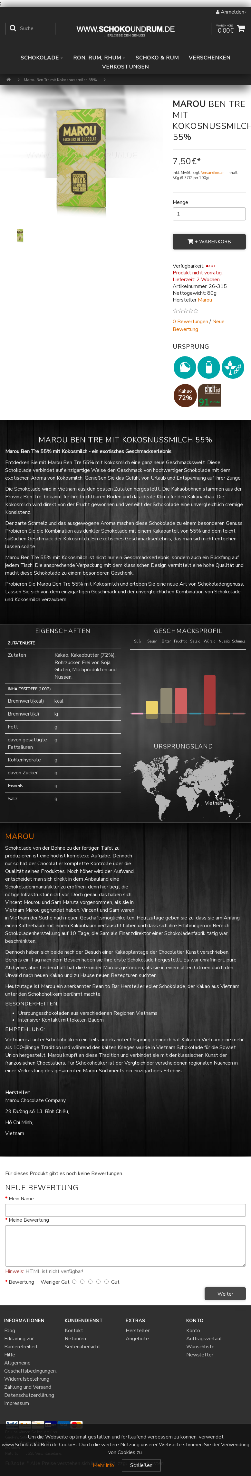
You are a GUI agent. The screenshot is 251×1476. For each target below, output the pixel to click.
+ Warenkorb (209, 241)
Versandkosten (213, 172)
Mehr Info (103, 1465)
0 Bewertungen (190, 321)
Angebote (137, 1338)
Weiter (225, 1294)
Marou (19, 837)
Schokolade (42, 58)
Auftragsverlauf (204, 1338)
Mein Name (21, 1198)
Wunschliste (200, 1346)
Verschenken (209, 58)
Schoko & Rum (157, 58)
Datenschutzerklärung (29, 1395)
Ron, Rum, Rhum (99, 58)
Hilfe (9, 1354)
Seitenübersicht (82, 1346)
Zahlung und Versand (27, 1387)
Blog (9, 1330)
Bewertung (21, 1282)
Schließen (141, 1465)
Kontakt (74, 1330)
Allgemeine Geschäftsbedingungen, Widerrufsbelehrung (30, 1371)
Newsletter (199, 1354)
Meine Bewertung (29, 1220)
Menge (180, 202)
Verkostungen (125, 67)
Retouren (75, 1338)
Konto (193, 1330)
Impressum (16, 1403)
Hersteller (138, 1330)
